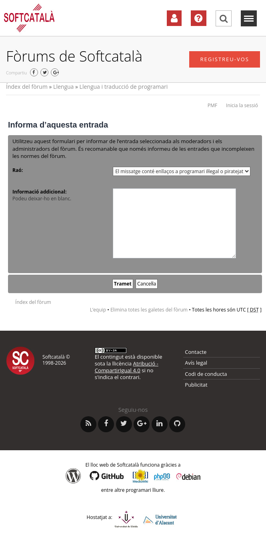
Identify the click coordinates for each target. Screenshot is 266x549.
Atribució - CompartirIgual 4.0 (126, 367)
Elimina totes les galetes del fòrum (149, 309)
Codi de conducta (206, 373)
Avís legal (196, 362)
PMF (212, 105)
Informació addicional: (39, 191)
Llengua (63, 86)
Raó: (17, 170)
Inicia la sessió (242, 105)
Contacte (195, 351)
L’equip (98, 309)
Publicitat (196, 384)
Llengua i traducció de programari (124, 86)
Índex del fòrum (27, 86)
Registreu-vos (224, 59)
